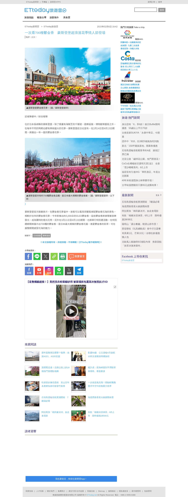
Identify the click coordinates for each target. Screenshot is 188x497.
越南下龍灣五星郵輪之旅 (130, 109)
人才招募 (40, 491)
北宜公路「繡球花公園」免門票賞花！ (141, 159)
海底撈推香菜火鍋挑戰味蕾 (101, 397)
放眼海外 (54, 17)
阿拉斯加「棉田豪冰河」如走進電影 (140, 211)
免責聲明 (148, 491)
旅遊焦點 (29, 17)
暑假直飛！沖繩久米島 (129, 49)
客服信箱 (91, 491)
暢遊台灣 (41, 17)
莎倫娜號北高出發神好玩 (130, 63)
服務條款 (112, 491)
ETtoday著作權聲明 (89, 242)
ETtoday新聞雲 (32, 2)
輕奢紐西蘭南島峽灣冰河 (130, 91)
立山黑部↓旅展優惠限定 (130, 88)
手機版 (44, 2)
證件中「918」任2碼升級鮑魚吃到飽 (140, 141)
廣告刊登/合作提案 (76, 491)
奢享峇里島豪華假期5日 (130, 112)
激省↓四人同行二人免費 (130, 67)
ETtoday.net (92, 495)
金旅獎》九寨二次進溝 (129, 45)
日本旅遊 (37, 235)
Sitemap (101, 491)
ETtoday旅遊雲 (128, 260)
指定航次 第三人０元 (129, 70)
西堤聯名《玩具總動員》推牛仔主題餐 (141, 228)
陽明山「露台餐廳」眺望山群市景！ (140, 224)
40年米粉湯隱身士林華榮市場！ (138, 180)
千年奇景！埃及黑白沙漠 (130, 106)
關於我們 (50, 491)
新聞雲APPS (55, 2)
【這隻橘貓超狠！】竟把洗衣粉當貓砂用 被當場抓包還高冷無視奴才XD (67, 281)
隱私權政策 (123, 491)
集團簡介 (61, 491)
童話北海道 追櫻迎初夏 (130, 85)
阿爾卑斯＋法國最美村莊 (130, 42)
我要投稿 (29, 491)
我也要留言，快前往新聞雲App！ (71, 479)
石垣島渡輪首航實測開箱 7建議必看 (141, 202)
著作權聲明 (136, 491)
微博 (160, 2)
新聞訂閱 (151, 2)
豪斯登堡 (46, 235)
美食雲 (66, 17)
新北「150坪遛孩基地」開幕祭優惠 (140, 146)
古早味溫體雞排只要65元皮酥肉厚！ (140, 185)
